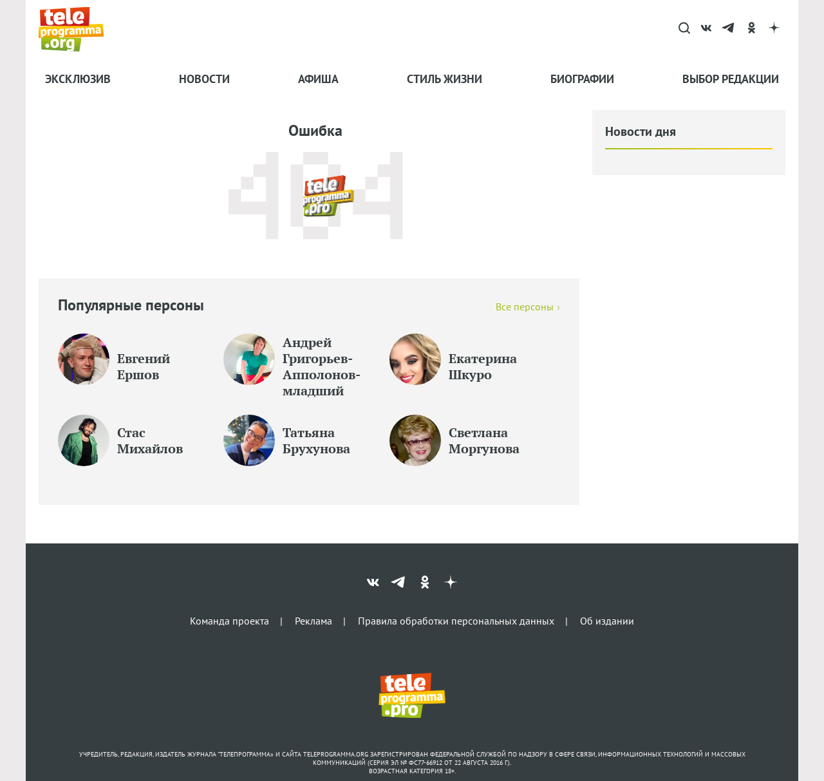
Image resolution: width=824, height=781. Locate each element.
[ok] (751, 29)
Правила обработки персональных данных (456, 620)
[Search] (684, 29)
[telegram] (729, 29)
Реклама (313, 620)
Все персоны (525, 306)
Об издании (607, 620)
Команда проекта (229, 620)
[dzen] (774, 29)
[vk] (706, 29)
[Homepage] (78, 29)
